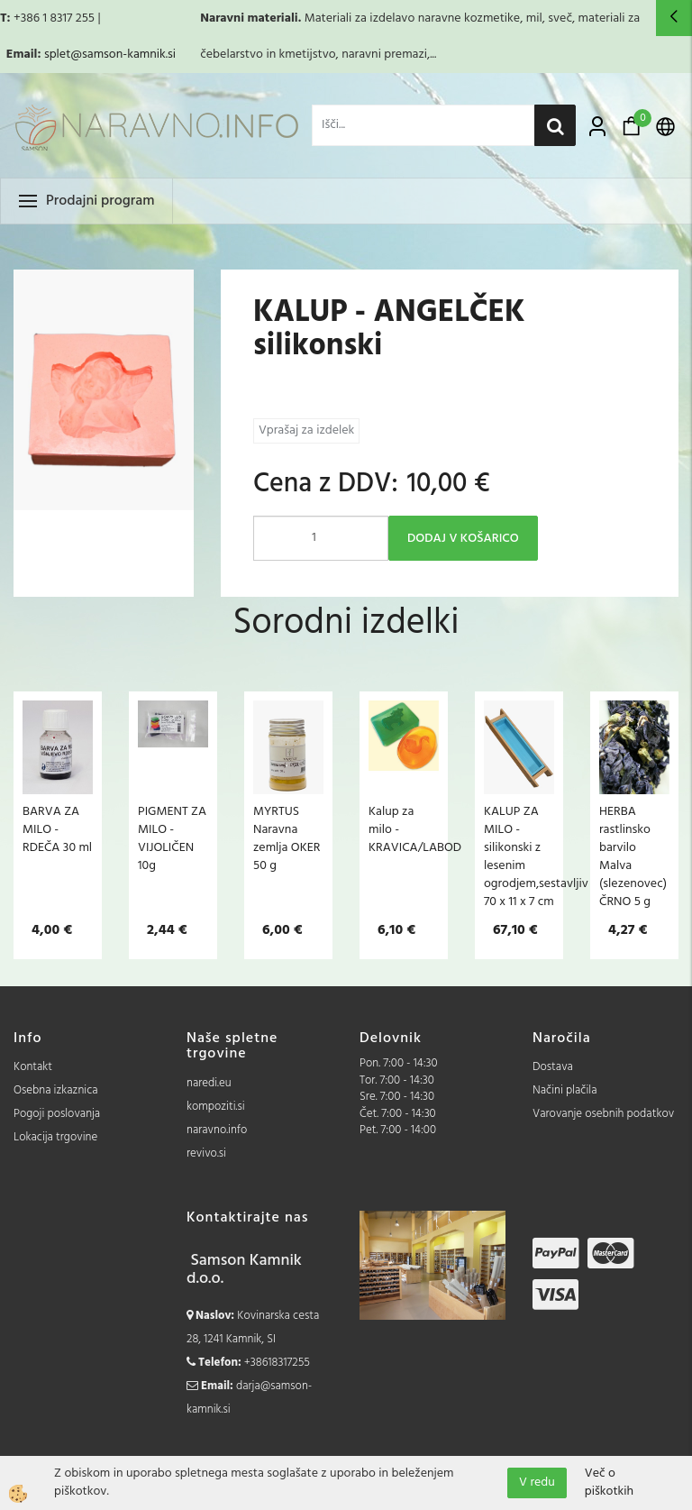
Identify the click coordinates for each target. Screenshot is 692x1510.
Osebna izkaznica (56, 1090)
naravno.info (217, 1130)
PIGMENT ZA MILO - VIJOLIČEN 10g (172, 838)
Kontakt (33, 1066)
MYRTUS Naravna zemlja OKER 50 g (286, 838)
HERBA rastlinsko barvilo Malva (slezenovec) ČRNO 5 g (633, 856)
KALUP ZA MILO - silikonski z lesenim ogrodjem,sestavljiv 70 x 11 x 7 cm (519, 856)
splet (57, 54)
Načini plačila (565, 1090)
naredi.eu (209, 1083)
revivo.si (206, 1153)
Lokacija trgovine (55, 1137)
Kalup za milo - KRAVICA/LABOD (404, 829)
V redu (537, 1482)
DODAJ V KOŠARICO (463, 538)
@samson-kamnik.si (123, 54)
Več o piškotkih (609, 1483)
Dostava (553, 1066)
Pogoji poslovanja (57, 1113)
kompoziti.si (216, 1106)
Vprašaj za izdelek (306, 430)
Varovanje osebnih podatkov (603, 1113)
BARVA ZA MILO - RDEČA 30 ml (57, 829)
